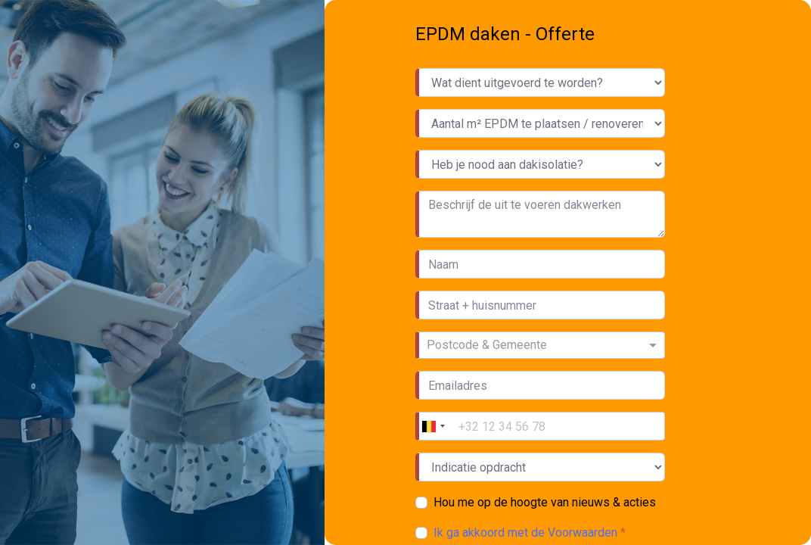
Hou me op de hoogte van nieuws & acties (544, 502)
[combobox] (541, 345)
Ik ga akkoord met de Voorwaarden (526, 532)
